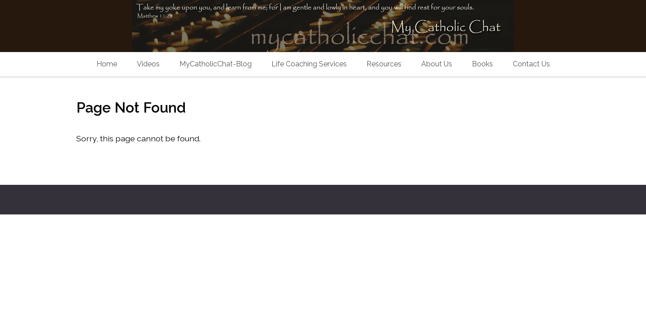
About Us (436, 64)
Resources (384, 64)
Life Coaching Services (309, 64)
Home (106, 64)
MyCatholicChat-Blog (215, 64)
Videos (148, 64)
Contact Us (531, 64)
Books (482, 64)
